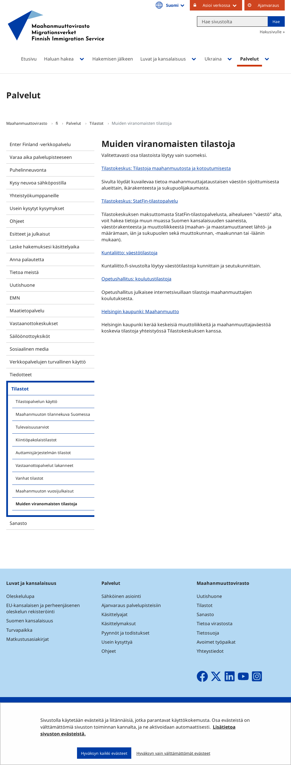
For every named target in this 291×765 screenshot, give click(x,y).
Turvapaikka (19, 630)
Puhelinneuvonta (28, 170)
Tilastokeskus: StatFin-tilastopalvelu (140, 201)
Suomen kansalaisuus (29, 621)
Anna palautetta (27, 259)
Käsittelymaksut (118, 623)
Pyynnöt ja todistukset (125, 633)
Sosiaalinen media (29, 349)
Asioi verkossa (222, 5)
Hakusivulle (271, 31)
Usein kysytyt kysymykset (37, 208)
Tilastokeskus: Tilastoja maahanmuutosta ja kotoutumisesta (166, 168)
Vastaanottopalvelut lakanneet (44, 465)
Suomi (176, 5)
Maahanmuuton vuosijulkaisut (45, 491)
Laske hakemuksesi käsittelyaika (44, 247)
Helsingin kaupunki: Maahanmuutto (140, 311)
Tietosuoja (208, 633)
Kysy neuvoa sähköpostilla (38, 183)
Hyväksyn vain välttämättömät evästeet (173, 753)
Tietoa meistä (24, 272)
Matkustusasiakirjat (27, 639)
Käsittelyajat (114, 614)
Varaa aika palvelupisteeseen (41, 157)
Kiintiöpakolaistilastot (36, 439)
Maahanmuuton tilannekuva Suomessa (53, 414)
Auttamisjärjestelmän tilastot (43, 452)
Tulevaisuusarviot (32, 427)
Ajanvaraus (268, 5)
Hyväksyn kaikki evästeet (104, 753)
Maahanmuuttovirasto (27, 123)
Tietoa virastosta (214, 623)
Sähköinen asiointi (121, 596)
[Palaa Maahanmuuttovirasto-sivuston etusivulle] (56, 33)
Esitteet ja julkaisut (30, 234)
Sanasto (18, 523)
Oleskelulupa (20, 596)
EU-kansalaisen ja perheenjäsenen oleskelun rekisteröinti (43, 608)
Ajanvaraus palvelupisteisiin (131, 605)
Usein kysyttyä (117, 642)
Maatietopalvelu (27, 310)
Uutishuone (22, 285)
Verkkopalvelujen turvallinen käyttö (48, 362)
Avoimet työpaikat (216, 642)
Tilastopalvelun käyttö (36, 401)
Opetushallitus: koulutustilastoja (137, 278)
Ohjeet (17, 221)
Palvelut (74, 123)
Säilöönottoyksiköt (30, 336)
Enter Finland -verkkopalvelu (40, 144)
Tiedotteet (21, 374)
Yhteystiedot (210, 651)
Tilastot (97, 123)
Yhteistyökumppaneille (34, 195)
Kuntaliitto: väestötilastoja (130, 252)
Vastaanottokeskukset (34, 323)
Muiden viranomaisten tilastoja (46, 503)
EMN (15, 298)
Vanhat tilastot (29, 478)
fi (57, 123)
